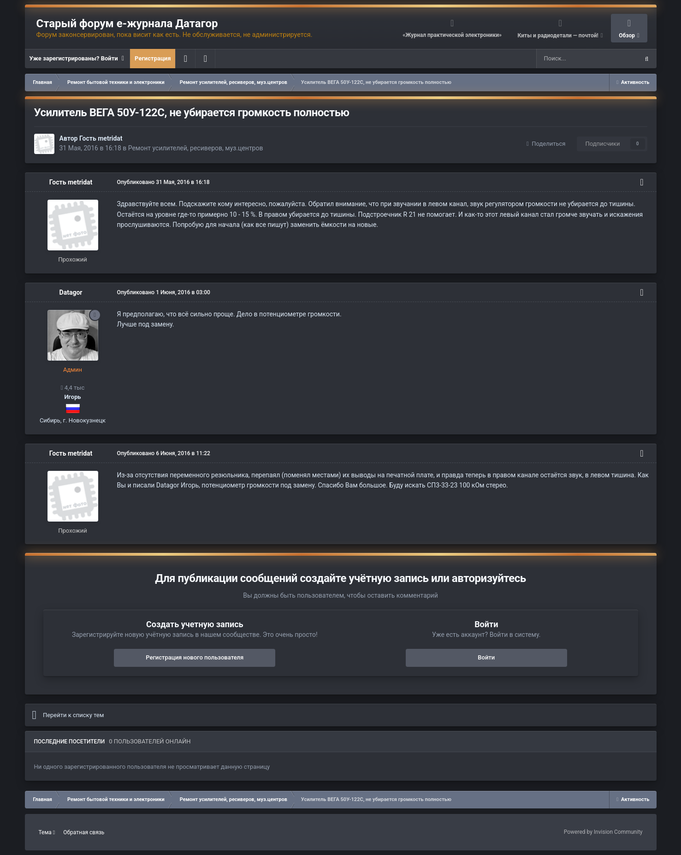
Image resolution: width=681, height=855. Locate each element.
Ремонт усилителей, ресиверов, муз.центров (195, 148)
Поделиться (546, 143)
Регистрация (153, 58)
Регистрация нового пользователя (194, 657)
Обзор (627, 35)
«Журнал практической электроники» (452, 35)
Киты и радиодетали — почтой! (559, 35)
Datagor (71, 292)
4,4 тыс (73, 387)
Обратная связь (83, 832)
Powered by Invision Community (603, 832)
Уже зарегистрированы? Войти (77, 58)
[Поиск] (566, 58)
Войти (486, 657)
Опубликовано (163, 182)
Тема (47, 832)
